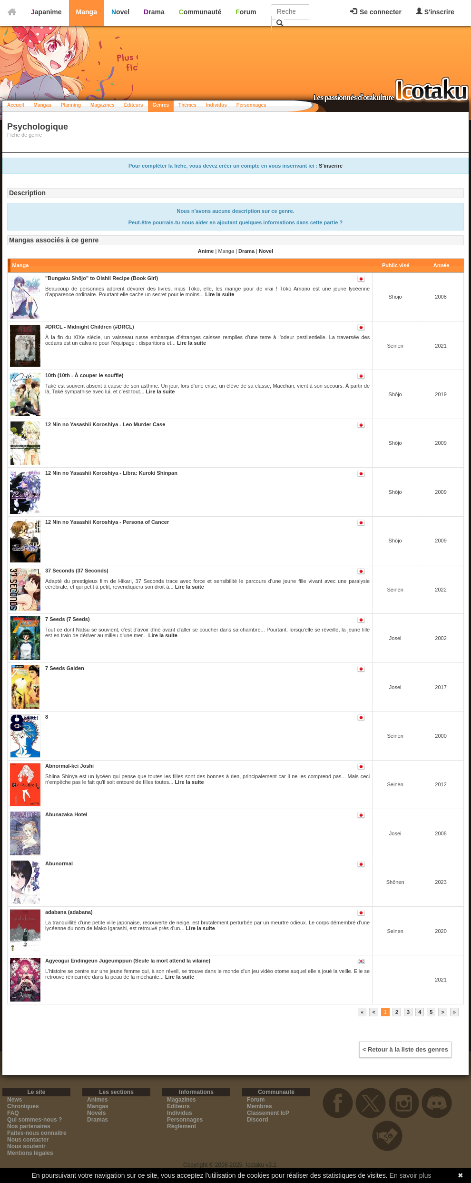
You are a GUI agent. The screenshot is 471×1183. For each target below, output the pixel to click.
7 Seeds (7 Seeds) (67, 619)
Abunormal (59, 863)
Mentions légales (30, 1153)
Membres (259, 1106)
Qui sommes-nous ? (34, 1119)
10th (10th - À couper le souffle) (84, 375)
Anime (206, 251)
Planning (71, 105)
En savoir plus (411, 1175)
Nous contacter (28, 1139)
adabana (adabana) (69, 912)
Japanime (46, 12)
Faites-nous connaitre (37, 1133)
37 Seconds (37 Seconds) (76, 570)
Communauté (200, 12)
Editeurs (178, 1106)
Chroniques (23, 1106)
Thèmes (187, 105)
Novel (120, 12)
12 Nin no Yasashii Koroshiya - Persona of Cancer (107, 522)
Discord (257, 1119)
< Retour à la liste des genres (405, 1049)
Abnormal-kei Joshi (69, 766)
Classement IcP (268, 1113)
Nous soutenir (26, 1146)
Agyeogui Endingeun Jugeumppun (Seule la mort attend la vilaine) (127, 960)
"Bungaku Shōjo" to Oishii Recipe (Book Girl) (101, 278)
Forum (246, 12)
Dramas (97, 1119)
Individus (216, 105)
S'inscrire (435, 12)
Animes (97, 1099)
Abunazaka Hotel (66, 814)
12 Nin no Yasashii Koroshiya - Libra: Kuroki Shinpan (111, 473)
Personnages (251, 105)
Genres (161, 105)
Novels (96, 1113)
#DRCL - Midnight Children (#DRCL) (89, 327)
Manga (86, 12)
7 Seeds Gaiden (64, 668)
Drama (154, 12)
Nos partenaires (28, 1126)
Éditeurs (133, 105)
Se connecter (376, 12)
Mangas (42, 105)
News (14, 1099)
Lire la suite (219, 294)
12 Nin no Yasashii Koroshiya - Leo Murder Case (105, 424)
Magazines (102, 105)
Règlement (181, 1126)
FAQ (13, 1113)
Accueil (15, 105)
